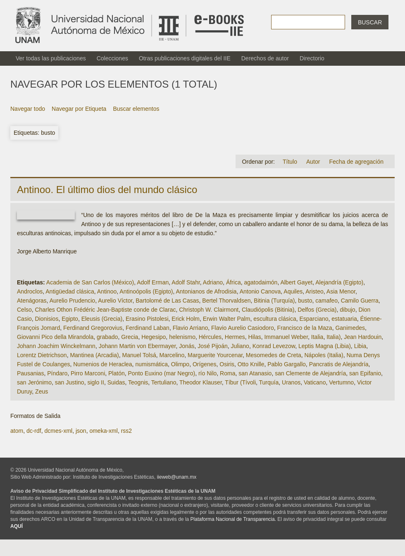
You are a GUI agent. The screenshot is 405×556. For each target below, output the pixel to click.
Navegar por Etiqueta (79, 108)
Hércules (210, 337)
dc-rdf (33, 430)
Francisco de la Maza (304, 328)
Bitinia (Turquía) (274, 300)
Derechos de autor (265, 58)
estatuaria (344, 318)
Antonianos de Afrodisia (206, 291)
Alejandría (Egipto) (339, 282)
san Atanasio (255, 373)
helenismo (182, 337)
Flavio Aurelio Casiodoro (242, 328)
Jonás (186, 346)
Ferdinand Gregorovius (92, 328)
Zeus (41, 391)
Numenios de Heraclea (102, 364)
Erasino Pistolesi (147, 318)
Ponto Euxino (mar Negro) (161, 373)
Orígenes (205, 364)
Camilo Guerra (360, 300)
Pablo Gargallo (286, 364)
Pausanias (30, 373)
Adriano (213, 282)
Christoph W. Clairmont (208, 309)
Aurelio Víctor (115, 300)
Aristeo (314, 291)
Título (290, 161)
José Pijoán (212, 346)
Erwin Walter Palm (226, 318)
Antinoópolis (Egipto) (146, 291)
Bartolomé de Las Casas (167, 300)
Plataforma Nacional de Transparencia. (233, 519)
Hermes (235, 337)
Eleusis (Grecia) (102, 318)
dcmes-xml (58, 430)
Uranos (291, 382)
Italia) (333, 337)
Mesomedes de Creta (273, 355)
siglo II (95, 382)
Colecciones (112, 58)
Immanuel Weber (286, 337)
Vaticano (315, 382)
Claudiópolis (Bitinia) (268, 309)
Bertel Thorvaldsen (226, 300)
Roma (227, 373)
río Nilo (207, 373)
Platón (116, 373)
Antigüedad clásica (69, 291)
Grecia (129, 337)
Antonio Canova (260, 291)
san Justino (69, 382)
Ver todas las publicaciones (51, 58)
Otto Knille (251, 364)
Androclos (30, 291)
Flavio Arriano (190, 328)
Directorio (312, 58)
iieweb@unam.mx (177, 477)
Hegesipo (153, 337)
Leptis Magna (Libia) (324, 346)
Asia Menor (340, 291)
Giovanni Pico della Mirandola (55, 337)
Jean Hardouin (362, 337)
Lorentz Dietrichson (42, 355)
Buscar (370, 22)
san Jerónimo (34, 382)
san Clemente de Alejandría (310, 373)
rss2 (126, 430)
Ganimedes (350, 328)
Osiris (226, 364)
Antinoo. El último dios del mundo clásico (107, 189)
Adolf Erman (153, 282)
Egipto (70, 318)
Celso (24, 309)
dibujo (347, 309)
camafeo (326, 300)
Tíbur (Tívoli (240, 382)
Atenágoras (32, 300)
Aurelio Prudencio (72, 300)
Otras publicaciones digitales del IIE (185, 58)
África (233, 282)
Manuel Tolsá (139, 355)
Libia (360, 346)
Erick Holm (186, 318)
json (81, 430)
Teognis (138, 382)
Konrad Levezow (274, 346)
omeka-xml (103, 430)
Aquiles (293, 291)
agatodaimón (260, 282)
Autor (313, 161)
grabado (107, 337)
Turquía (269, 382)
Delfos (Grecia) (317, 309)
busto (305, 300)
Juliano (240, 346)
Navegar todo (27, 108)
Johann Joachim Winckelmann (56, 346)
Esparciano (313, 318)
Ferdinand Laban (147, 328)
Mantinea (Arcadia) (94, 355)
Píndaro (57, 373)
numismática (151, 364)
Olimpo (180, 364)
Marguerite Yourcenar (215, 355)
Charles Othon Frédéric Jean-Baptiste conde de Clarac (105, 309)
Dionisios (47, 318)
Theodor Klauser (200, 382)
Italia (317, 337)
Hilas (254, 337)
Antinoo (107, 291)
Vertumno (341, 382)
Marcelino (172, 355)
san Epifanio (365, 373)
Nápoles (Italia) (323, 355)
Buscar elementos (136, 108)
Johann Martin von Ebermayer (137, 346)
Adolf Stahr (186, 282)
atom (16, 430)
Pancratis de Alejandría (339, 364)
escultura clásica (274, 318)
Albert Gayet (296, 282)
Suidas (116, 382)
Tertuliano (163, 382)
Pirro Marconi (88, 373)
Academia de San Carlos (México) (90, 282)
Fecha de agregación (356, 161)
